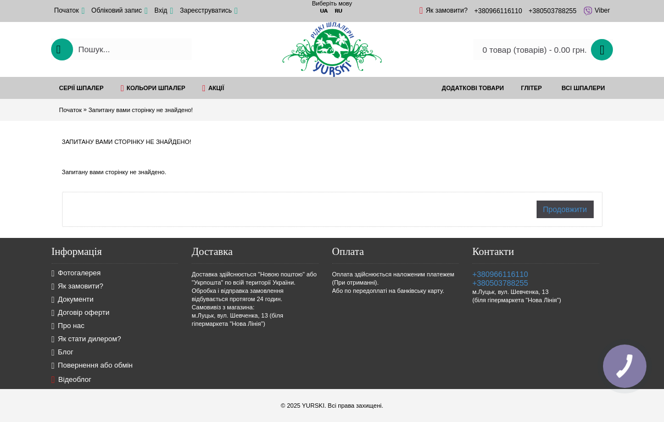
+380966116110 (500, 274)
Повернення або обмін (92, 365)
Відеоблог (72, 379)
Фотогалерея (76, 273)
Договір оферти (81, 313)
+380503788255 (500, 283)
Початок (70, 110)
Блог (63, 352)
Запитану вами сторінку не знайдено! (140, 110)
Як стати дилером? (86, 339)
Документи (73, 299)
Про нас (68, 326)
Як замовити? (78, 286)
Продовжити (565, 209)
